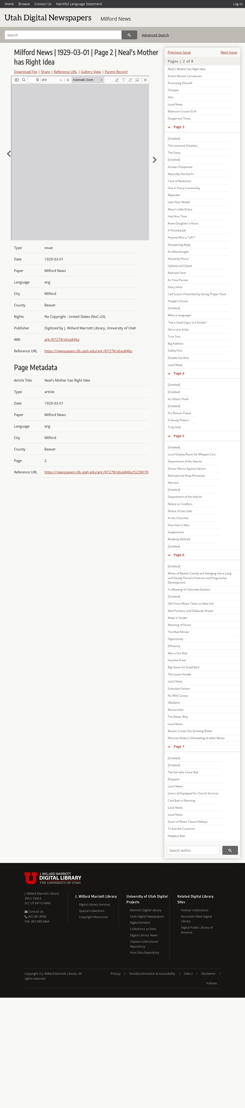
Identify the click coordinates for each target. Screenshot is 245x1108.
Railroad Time (177, 273)
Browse (24, 4)
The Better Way (178, 717)
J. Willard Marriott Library (42, 893)
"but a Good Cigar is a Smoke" (187, 322)
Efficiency (174, 646)
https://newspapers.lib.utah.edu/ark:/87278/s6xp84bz (88, 351)
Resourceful (175, 710)
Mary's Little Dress (180, 209)
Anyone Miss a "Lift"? (181, 237)
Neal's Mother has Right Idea (186, 69)
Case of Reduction (179, 181)
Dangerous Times (179, 118)
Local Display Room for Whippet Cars (192, 454)
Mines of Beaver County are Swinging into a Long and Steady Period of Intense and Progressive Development (199, 577)
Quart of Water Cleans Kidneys (188, 822)
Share (45, 71)
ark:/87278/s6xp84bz (61, 339)
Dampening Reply (179, 245)
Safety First (175, 351)
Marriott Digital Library (146, 910)
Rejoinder (174, 195)
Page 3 (179, 127)
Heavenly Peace (178, 259)
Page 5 (179, 436)
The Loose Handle (179, 674)
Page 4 (179, 373)
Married (173, 483)
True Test (174, 336)
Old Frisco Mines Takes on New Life (191, 604)
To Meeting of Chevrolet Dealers (189, 589)
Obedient (174, 703)
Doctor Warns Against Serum (187, 469)
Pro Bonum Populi (179, 413)
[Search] (63, 34)
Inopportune (176, 532)
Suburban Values (179, 689)
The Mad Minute (178, 632)
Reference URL (65, 71)
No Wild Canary (178, 696)
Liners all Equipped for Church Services (193, 793)
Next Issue (228, 52)
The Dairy (174, 153)
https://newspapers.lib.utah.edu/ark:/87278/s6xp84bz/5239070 (96, 472)
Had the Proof (177, 660)
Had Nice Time (177, 216)
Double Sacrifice (178, 358)
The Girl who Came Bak (183, 772)
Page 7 (179, 746)
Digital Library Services (94, 904)
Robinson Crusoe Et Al (182, 111)
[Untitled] (174, 139)
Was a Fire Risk (177, 653)
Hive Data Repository (144, 952)
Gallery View (91, 71)
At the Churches (178, 518)
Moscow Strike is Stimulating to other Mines (196, 738)
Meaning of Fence (179, 625)
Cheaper (173, 90)
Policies (211, 983)
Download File (25, 71)
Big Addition (176, 344)
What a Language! (179, 315)
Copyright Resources (93, 917)
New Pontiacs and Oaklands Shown (190, 611)
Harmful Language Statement (79, 4)
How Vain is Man (178, 525)
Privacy (116, 973)
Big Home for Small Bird (183, 667)
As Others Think (178, 399)
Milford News (116, 18)
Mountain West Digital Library (196, 918)
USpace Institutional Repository (144, 943)
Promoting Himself (180, 83)
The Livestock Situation (183, 146)
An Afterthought (178, 252)
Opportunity (175, 639)
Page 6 (179, 555)
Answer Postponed (180, 167)
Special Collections (91, 911)
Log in (238, 4)
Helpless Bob (176, 836)
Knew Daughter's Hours (183, 223)
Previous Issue (179, 52)
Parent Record (116, 71)
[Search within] (193, 850)
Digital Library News (144, 935)
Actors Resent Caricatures (185, 76)
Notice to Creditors (180, 504)
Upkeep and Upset (180, 266)
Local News (175, 104)
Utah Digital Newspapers (147, 916)
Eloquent (173, 779)
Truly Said (174, 427)
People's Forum (178, 301)
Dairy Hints (175, 287)
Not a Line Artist (178, 329)
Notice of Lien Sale (180, 511)
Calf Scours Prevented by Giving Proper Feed (197, 294)
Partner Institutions (194, 910)
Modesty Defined (179, 539)
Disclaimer (208, 973)
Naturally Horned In (180, 174)
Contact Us (43, 4)
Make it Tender (177, 618)
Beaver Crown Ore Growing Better (190, 731)
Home (9, 4)
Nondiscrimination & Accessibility (152, 973)
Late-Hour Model (179, 202)
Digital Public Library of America (197, 929)
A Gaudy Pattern (178, 420)
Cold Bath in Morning (181, 801)
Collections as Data (143, 929)
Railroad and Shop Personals (186, 476)
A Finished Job (177, 230)
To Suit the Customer (181, 829)
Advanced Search (155, 35)
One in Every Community (184, 188)
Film (170, 97)
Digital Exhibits (140, 922)
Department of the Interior (185, 461)
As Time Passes (178, 280)
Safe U (188, 973)
